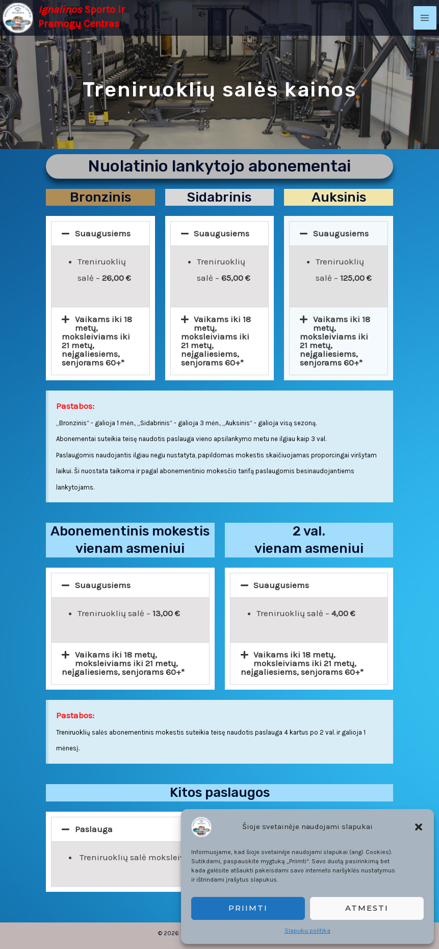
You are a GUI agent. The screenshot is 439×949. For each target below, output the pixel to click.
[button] (419, 827)
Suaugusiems (103, 233)
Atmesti (367, 908)
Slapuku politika (307, 930)
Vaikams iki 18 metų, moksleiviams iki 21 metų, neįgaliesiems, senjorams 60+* (97, 341)
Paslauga (94, 829)
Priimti (248, 908)
